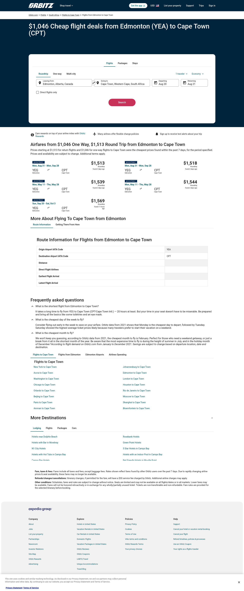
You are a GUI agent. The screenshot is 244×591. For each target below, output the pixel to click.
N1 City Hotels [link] (39, 448)
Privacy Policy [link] (131, 524)
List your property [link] (36, 534)
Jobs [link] (31, 529)
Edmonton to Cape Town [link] (135, 373)
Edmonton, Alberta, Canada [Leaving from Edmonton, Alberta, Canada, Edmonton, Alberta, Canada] (58, 84)
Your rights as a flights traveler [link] (186, 549)
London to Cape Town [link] (133, 378)
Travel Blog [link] (81, 569)
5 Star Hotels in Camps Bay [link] (136, 448)
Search (122, 102)
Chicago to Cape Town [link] (44, 384)
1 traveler (182, 73)
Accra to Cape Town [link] (43, 373)
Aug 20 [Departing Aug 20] (163, 84)
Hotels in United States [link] (86, 524)
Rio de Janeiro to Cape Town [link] (136, 390)
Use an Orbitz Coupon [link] (182, 544)
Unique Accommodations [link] (87, 564)
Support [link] (176, 524)
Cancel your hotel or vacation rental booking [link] (191, 529)
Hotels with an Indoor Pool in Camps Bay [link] (142, 454)
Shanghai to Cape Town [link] (134, 402)
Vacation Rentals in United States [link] (90, 529)
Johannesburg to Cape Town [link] (137, 367)
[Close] (239, 582)
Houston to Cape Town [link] (134, 384)
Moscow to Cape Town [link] (134, 396)
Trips (201, 5)
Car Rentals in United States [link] (88, 534)
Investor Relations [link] (36, 549)
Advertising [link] (33, 564)
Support (190, 5)
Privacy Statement (14, 588)
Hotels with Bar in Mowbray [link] (45, 442)
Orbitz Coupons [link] (83, 554)
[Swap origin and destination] (94, 83)
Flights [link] (43, 15)
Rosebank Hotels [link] (131, 436)
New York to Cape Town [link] (45, 367)
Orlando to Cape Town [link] (44, 390)
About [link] (31, 524)
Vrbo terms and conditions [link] (136, 539)
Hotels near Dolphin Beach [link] (44, 436)
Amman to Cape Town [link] (44, 408)
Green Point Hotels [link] (132, 442)
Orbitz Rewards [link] (35, 559)
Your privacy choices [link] (133, 549)
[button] (122, 417)
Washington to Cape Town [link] (46, 378)
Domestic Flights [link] (84, 539)
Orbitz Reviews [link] (83, 549)
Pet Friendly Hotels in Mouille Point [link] (140, 460)
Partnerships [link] (34, 539)
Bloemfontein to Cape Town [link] (136, 408)
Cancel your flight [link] (180, 534)
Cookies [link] (128, 529)
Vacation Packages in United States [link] (91, 544)
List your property (172, 5)
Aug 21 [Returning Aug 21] (191, 84)
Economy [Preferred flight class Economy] (198, 73)
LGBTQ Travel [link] (82, 559)
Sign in (212, 5)
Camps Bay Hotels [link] (41, 460)
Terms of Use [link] (130, 534)
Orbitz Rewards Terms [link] (134, 544)
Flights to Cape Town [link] (71, 15)
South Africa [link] (54, 15)
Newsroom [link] (33, 544)
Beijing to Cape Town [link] (44, 396)
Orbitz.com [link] (33, 15)
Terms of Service (31, 588)
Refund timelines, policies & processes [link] (189, 539)
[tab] (109, 63)
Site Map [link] (32, 554)
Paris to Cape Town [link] (43, 402)
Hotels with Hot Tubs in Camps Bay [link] (49, 454)
